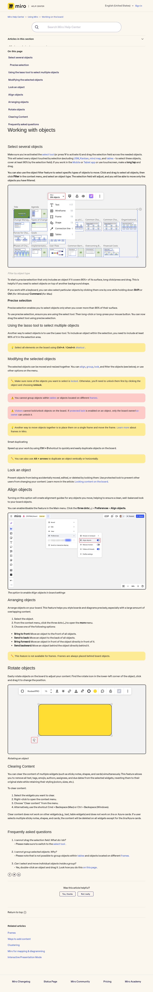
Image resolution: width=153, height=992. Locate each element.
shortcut (80, 347)
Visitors (19, 410)
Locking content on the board (91, 481)
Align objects (15, 94)
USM (76, 158)
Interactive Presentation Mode (25, 957)
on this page (90, 867)
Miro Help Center (16, 16)
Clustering (14, 945)
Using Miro (33, 16)
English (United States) (118, 5)
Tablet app (90, 162)
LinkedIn (19, 875)
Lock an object (16, 87)
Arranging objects (18, 102)
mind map (95, 158)
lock (96, 366)
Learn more (123, 427)
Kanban (84, 158)
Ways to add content (19, 938)
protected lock (77, 410)
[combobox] (76, 27)
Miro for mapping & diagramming (26, 951)
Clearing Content (18, 116)
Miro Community (80, 981)
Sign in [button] (138, 5)
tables (110, 158)
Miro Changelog (21, 981)
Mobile (77, 162)
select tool (48, 154)
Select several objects (20, 57)
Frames (12, 932)
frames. (94, 397)
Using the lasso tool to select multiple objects (33, 72)
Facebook (10, 875)
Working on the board (52, 16)
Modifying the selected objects (25, 79)
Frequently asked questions (23, 124)
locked (74, 381)
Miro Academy (133, 981)
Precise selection (19, 65)
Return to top (17, 912)
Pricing (107, 981)
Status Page (50, 981)
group (89, 366)
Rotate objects (16, 109)
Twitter (14, 875)
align (82, 366)
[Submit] (35, 27)
